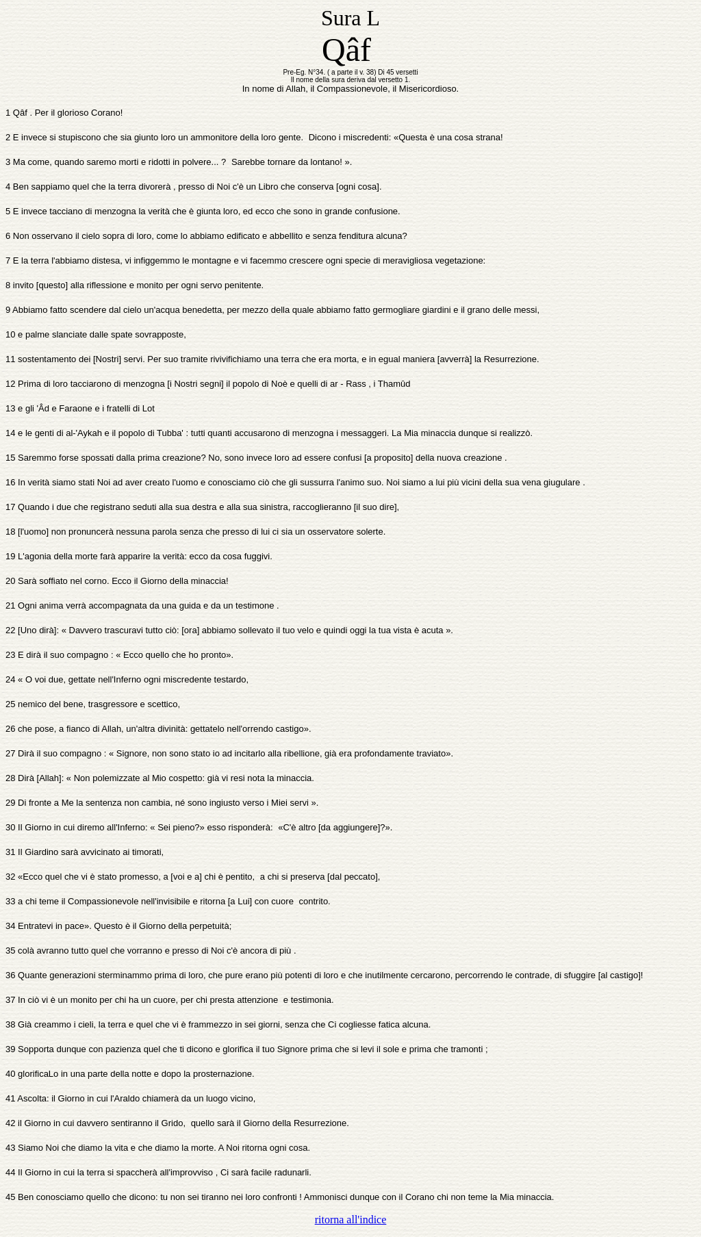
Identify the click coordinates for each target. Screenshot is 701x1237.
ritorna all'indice (351, 1219)
